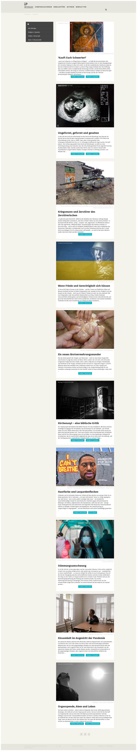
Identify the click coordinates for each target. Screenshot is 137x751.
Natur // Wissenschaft (34, 40)
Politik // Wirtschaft (34, 36)
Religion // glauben (34, 32)
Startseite (27, 14)
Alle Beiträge (32, 28)
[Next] (89, 734)
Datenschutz (101, 746)
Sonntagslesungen (43, 7)
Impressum (110, 746)
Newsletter (81, 7)
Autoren (70, 7)
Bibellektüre (59, 7)
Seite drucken (78, 746)
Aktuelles (28, 7)
